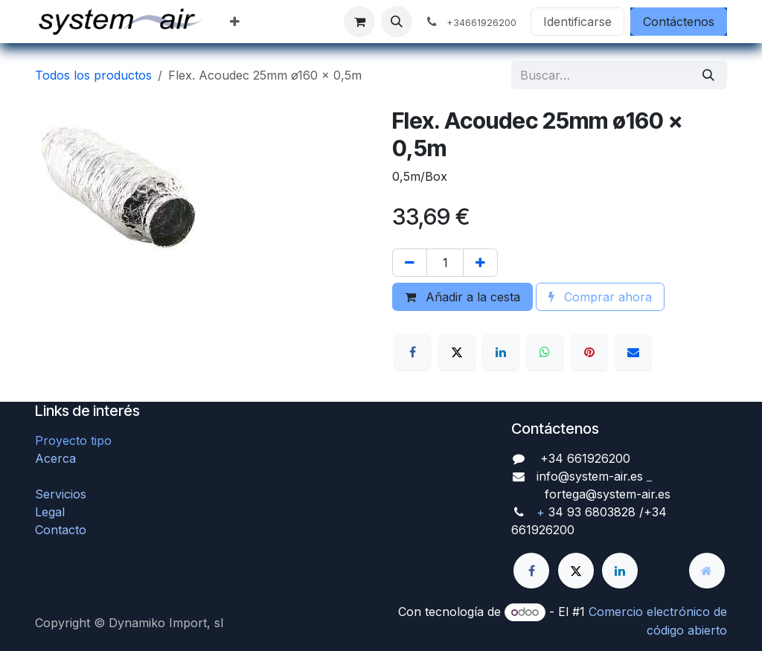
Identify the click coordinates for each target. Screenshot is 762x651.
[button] (396, 21)
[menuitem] (235, 21)
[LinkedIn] (501, 352)
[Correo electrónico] (633, 352)
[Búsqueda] (708, 75)
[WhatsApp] (545, 352)
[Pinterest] (589, 352)
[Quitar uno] (409, 262)
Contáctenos (678, 21)
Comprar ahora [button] (600, 296)
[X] (457, 352)
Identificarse (577, 21)
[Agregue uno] (480, 262)
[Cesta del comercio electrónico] (359, 21)
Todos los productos (93, 75)
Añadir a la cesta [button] (462, 296)
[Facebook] (412, 352)
